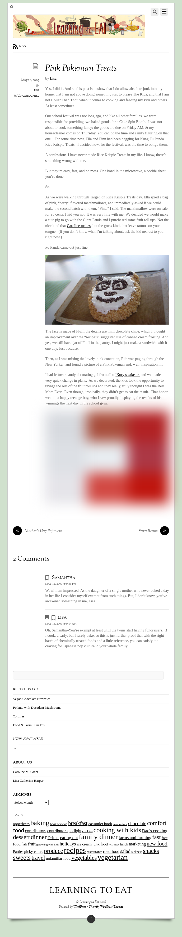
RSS (22, 46)
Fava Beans (153, 531)
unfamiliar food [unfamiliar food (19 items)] (58, 858)
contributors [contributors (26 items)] (35, 830)
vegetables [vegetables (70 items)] (84, 857)
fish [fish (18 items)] (24, 844)
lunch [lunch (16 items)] (124, 844)
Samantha (63, 577)
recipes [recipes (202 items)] (75, 850)
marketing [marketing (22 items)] (137, 844)
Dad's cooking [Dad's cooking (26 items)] (154, 830)
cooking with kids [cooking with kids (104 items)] (117, 830)
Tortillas (18, 716)
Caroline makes (79, 226)
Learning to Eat (89, 902)
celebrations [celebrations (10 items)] (120, 824)
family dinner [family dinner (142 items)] (98, 837)
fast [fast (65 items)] (156, 837)
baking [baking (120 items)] (39, 823)
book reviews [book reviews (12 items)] (58, 824)
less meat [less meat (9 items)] (114, 844)
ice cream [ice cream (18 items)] (84, 844)
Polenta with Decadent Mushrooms (37, 707)
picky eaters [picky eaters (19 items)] (33, 851)
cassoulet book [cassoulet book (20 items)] (100, 823)
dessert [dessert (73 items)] (21, 837)
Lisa (53, 78)
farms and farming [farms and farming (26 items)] (135, 837)
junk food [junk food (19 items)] (100, 844)
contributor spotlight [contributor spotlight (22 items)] (64, 831)
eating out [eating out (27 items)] (69, 837)
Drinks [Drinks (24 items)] (53, 837)
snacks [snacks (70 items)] (151, 851)
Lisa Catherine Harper (28, 781)
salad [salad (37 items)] (125, 851)
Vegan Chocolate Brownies (31, 699)
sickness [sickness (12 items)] (136, 852)
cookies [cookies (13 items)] (87, 831)
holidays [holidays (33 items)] (68, 844)
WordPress (79, 907)
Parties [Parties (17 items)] (18, 851)
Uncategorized (28, 95)
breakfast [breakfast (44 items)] (77, 823)
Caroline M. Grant (25, 772)
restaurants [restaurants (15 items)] (94, 852)
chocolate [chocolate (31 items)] (137, 823)
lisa (36, 90)
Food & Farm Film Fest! (29, 725)
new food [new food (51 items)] (157, 843)
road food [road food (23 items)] (111, 851)
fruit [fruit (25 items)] (31, 844)
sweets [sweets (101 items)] (22, 857)
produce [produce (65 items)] (53, 851)
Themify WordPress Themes (106, 907)
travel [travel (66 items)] (38, 857)
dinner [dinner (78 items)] (38, 837)
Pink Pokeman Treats (81, 68)
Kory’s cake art (127, 374)
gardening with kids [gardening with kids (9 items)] (47, 844)
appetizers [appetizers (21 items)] (21, 823)
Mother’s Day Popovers (37, 531)
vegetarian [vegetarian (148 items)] (113, 857)
